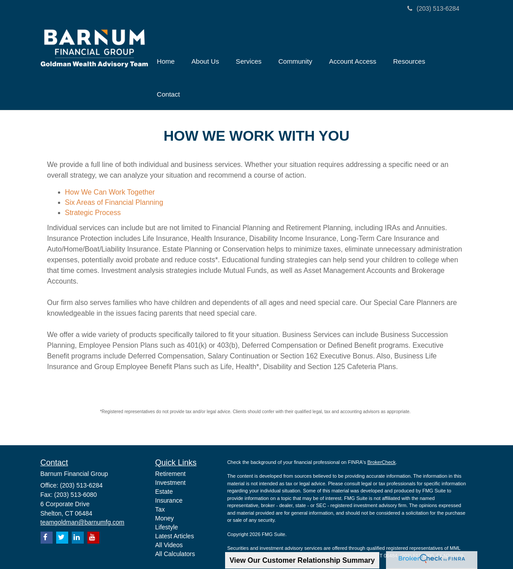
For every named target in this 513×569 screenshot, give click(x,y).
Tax (160, 482)
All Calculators (175, 527)
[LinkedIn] (78, 511)
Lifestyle (166, 500)
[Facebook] (47, 511)
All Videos (169, 518)
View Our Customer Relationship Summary (302, 560)
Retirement (170, 447)
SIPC (306, 528)
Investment (170, 455)
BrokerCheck (381, 435)
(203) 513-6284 (433, 8)
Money (164, 491)
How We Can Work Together (110, 165)
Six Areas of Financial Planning (114, 175)
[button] (216, 50)
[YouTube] (93, 511)
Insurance (168, 473)
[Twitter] (62, 511)
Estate (164, 464)
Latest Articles (174, 509)
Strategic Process (93, 185)
